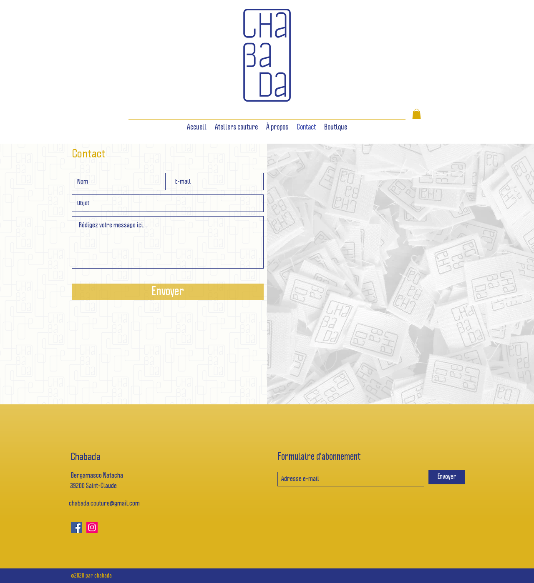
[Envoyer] (168, 292)
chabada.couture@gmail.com (104, 503)
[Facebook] (76, 527)
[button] (416, 114)
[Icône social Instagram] (92, 527)
